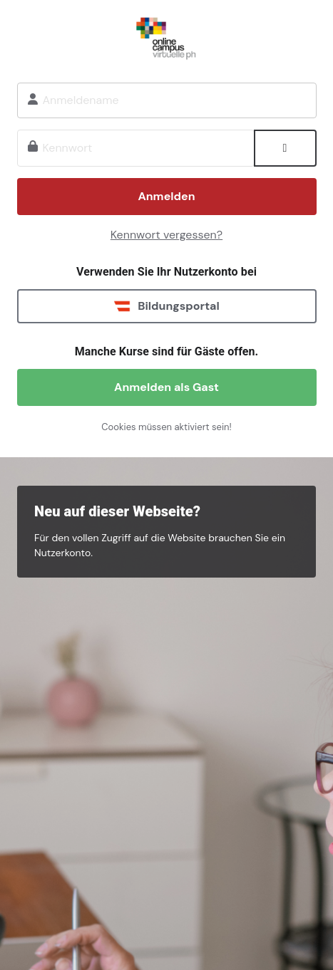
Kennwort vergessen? (166, 234)
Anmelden (166, 196)
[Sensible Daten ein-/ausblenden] (285, 148)
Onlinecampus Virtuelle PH (167, 36)
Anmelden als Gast (166, 387)
